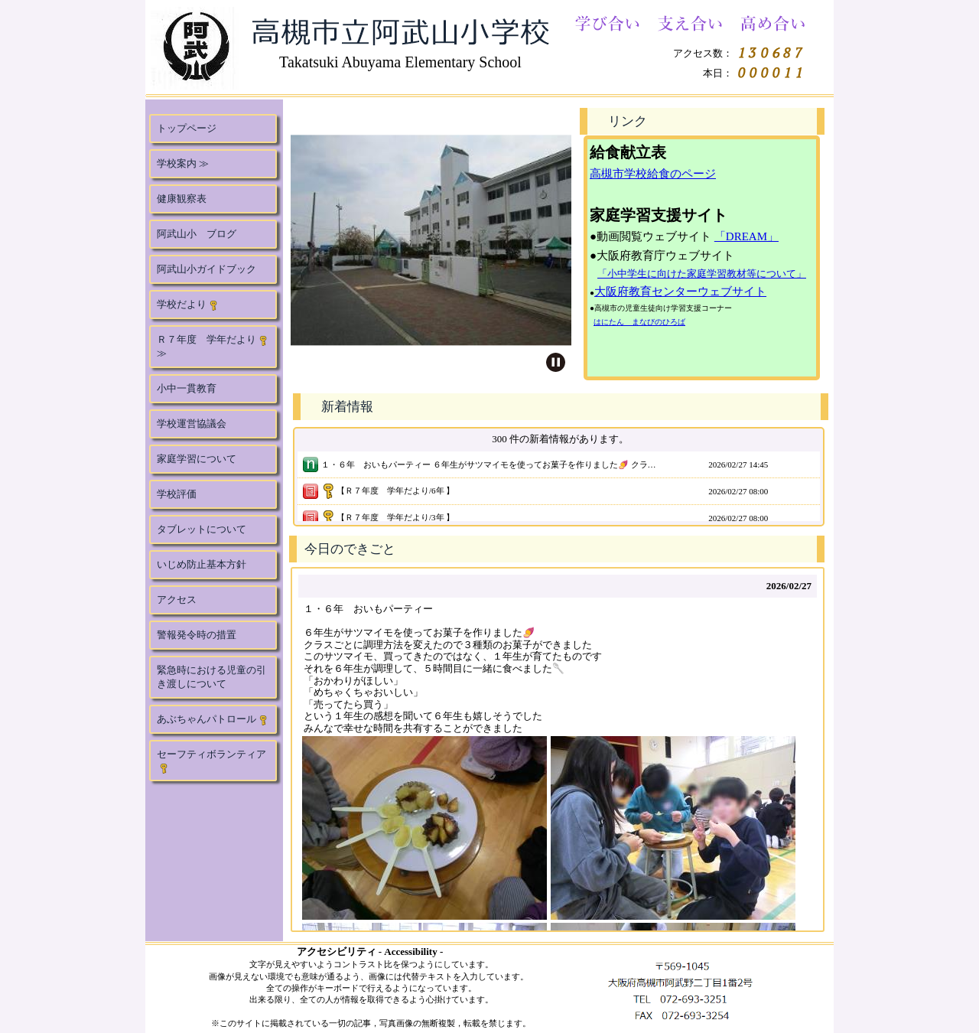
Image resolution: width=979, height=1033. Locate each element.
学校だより (188, 304)
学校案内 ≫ (183, 163)
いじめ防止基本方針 (201, 564)
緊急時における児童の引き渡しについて (211, 676)
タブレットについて (201, 529)
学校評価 (177, 494)
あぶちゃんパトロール (212, 719)
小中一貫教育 (186, 388)
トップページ (186, 128)
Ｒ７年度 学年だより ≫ (212, 346)
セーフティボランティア (211, 761)
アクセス (177, 599)
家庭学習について (196, 458)
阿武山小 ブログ (196, 234)
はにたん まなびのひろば (639, 322)
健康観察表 (182, 198)
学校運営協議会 (191, 423)
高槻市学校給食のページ (653, 174)
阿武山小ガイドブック (206, 269)
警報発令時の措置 (196, 634)
